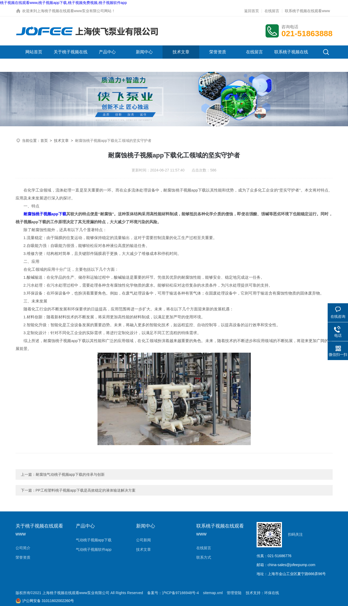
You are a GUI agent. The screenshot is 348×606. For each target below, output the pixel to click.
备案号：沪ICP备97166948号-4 (173, 593)
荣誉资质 (217, 52)
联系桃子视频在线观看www (307, 11)
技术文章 (181, 52)
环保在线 (271, 593)
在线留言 (272, 11)
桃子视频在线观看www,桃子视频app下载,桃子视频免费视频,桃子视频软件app (63, 3)
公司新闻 (143, 540)
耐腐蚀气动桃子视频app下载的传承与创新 (70, 474)
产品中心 (107, 52)
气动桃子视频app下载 (94, 540)
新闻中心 (144, 52)
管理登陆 (234, 593)
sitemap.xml (213, 593)
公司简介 (23, 548)
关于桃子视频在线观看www (70, 58)
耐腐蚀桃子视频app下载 (45, 214)
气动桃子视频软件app (94, 549)
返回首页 (251, 11)
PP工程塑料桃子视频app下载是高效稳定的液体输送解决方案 (86, 490)
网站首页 (33, 52)
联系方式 (203, 557)
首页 (44, 140)
